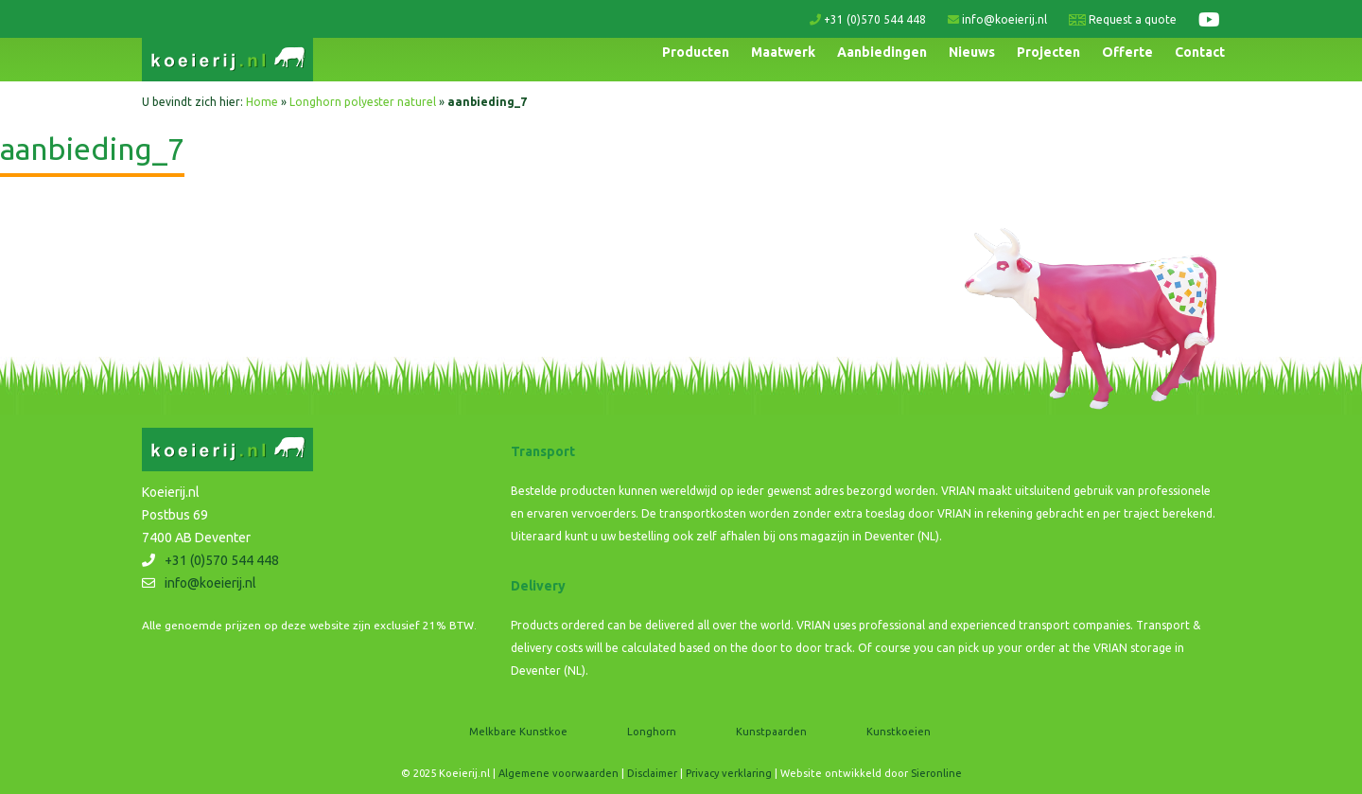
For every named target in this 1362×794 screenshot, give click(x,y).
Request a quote (1123, 19)
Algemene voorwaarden (558, 773)
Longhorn (651, 731)
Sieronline (936, 773)
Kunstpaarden (771, 731)
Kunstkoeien (898, 731)
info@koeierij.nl (997, 19)
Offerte (1127, 52)
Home (262, 102)
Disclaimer (652, 773)
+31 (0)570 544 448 (868, 19)
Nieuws (972, 52)
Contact (1200, 52)
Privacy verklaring (729, 773)
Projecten (1048, 52)
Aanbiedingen (882, 52)
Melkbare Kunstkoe (518, 731)
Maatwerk (783, 52)
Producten (695, 52)
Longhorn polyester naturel (362, 102)
